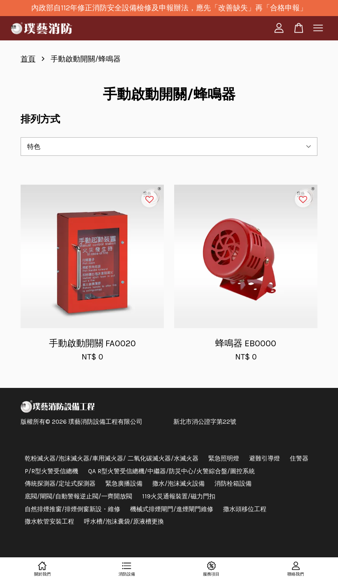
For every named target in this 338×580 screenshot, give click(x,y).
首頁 (28, 58)
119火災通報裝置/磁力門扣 (178, 496)
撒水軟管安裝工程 (49, 521)
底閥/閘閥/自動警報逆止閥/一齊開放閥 (78, 496)
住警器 (299, 458)
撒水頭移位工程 (244, 509)
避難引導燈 (264, 458)
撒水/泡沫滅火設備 (178, 483)
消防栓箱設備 (233, 483)
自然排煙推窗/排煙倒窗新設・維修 (72, 509)
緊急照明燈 (223, 458)
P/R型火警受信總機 (51, 471)
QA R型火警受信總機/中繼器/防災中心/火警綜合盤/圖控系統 (171, 471)
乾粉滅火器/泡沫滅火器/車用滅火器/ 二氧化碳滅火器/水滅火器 (111, 458)
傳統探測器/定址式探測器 (60, 483)
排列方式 (40, 119)
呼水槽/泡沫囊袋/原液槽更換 (124, 521)
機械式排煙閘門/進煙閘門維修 (171, 509)
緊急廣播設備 (123, 483)
